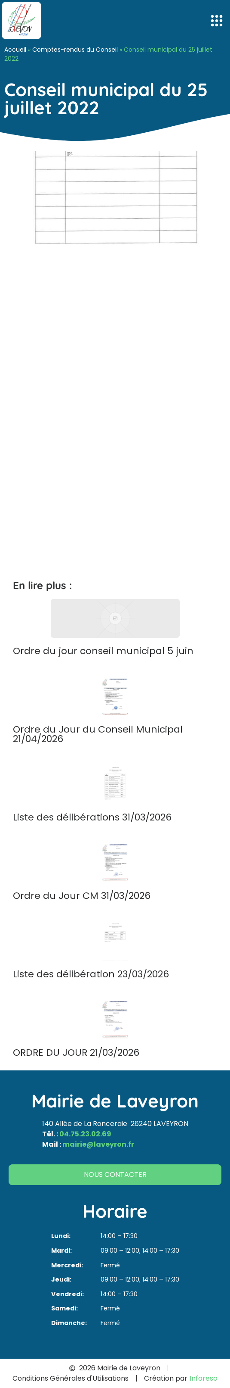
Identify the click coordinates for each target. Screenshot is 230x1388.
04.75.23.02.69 (85, 1134)
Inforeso (204, 1378)
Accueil (15, 49)
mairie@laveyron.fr (98, 1144)
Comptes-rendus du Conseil (75, 49)
